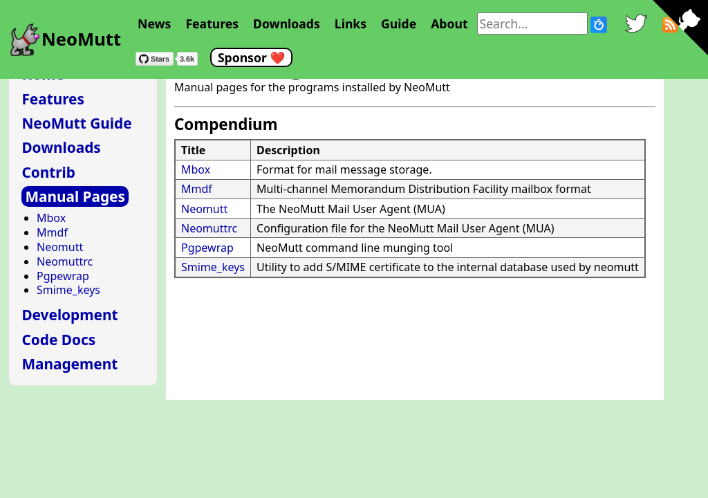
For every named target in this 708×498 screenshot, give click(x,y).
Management (69, 364)
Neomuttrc (209, 228)
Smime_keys (213, 267)
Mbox (195, 169)
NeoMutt (81, 39)
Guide (398, 23)
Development (69, 314)
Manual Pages (75, 196)
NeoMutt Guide (76, 123)
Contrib (48, 172)
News (154, 23)
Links (350, 23)
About (449, 23)
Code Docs (58, 339)
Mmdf (196, 188)
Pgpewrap (207, 247)
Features (212, 23)
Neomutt (204, 208)
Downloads (286, 23)
